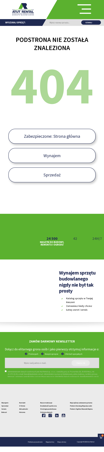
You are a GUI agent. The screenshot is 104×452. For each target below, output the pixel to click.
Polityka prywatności (35, 447)
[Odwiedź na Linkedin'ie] (57, 421)
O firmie (22, 411)
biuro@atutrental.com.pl (33, 379)
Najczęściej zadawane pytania (81, 408)
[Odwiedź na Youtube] (63, 421)
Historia (22, 418)
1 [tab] (43, 258)
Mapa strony (61, 447)
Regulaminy (50, 447)
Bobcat (4, 418)
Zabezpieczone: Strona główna (52, 141)
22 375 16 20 (12, 379)
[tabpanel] (52, 238)
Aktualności (23, 414)
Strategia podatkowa (48, 414)
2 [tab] (47, 258)
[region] (53, 379)
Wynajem (52, 161)
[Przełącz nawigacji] (78, 10)
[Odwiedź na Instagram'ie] (50, 421)
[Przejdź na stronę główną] (23, 9)
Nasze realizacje (46, 408)
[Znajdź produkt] (91, 22)
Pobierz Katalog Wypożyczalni (81, 411)
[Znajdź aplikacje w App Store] (72, 321)
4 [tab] (56, 258)
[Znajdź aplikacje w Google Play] (90, 321)
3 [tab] (52, 258)
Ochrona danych (46, 418)
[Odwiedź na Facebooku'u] (44, 421)
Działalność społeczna (48, 411)
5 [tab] (60, 258)
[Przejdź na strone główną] (52, 399)
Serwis (3, 414)
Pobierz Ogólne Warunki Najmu (81, 414)
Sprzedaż (52, 180)
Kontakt (22, 408)
